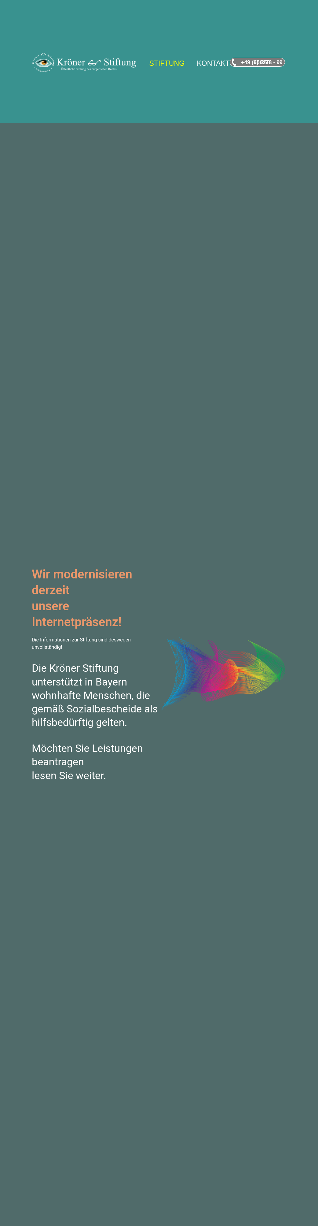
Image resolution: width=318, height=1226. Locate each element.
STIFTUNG (167, 63)
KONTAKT (213, 63)
